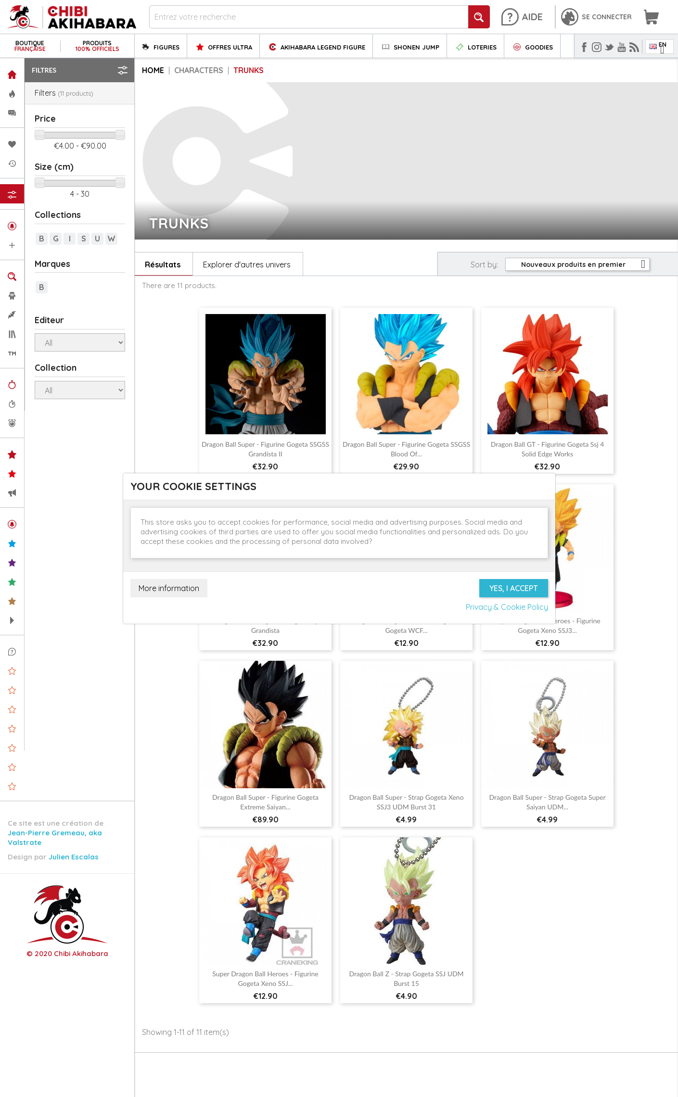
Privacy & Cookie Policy (507, 607)
